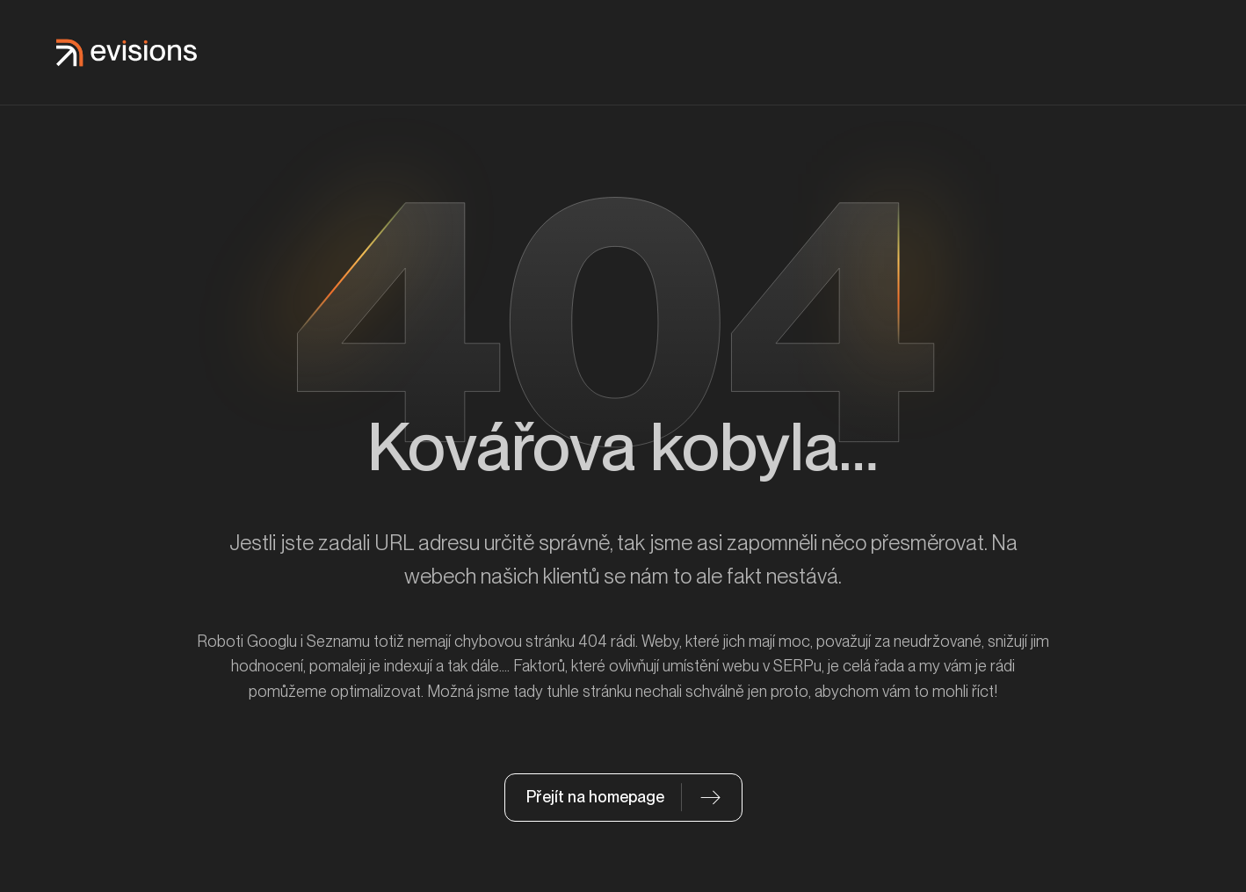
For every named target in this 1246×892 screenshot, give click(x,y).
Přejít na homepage (595, 796)
